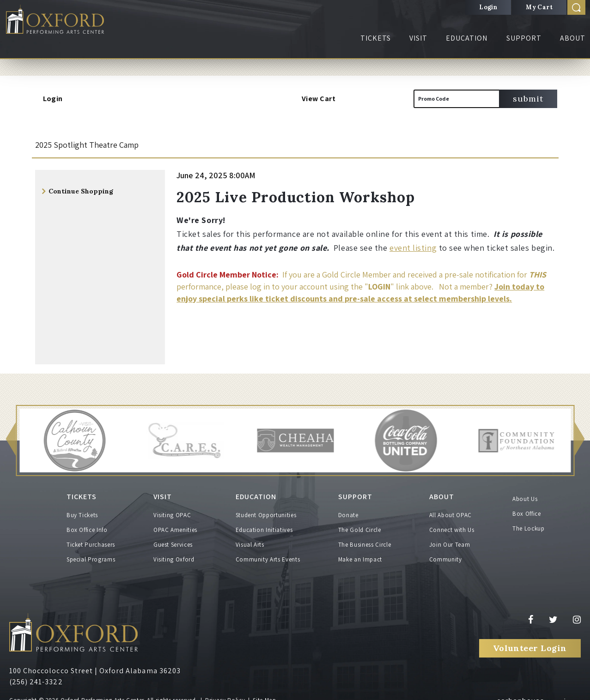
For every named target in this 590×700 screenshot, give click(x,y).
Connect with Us (451, 524)
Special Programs (91, 553)
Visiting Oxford (174, 553)
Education (466, 38)
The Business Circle (364, 539)
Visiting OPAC (172, 509)
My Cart (539, 7)
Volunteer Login (530, 642)
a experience (536, 693)
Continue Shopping (81, 191)
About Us (524, 499)
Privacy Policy (225, 694)
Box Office (526, 514)
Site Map (264, 694)
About (572, 38)
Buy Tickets (82, 509)
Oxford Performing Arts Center (69, 24)
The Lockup (528, 528)
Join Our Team (449, 539)
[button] (11, 440)
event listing (413, 247)
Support (523, 38)
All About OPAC (450, 509)
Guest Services (173, 539)
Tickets (375, 38)
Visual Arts (250, 539)
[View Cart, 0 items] (384, 99)
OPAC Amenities (175, 524)
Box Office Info (87, 524)
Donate (348, 509)
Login (488, 7)
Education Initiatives (264, 524)
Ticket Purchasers (91, 539)
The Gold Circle (359, 524)
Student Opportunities (266, 509)
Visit (418, 38)
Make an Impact (360, 553)
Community (445, 553)
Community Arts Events (268, 553)
